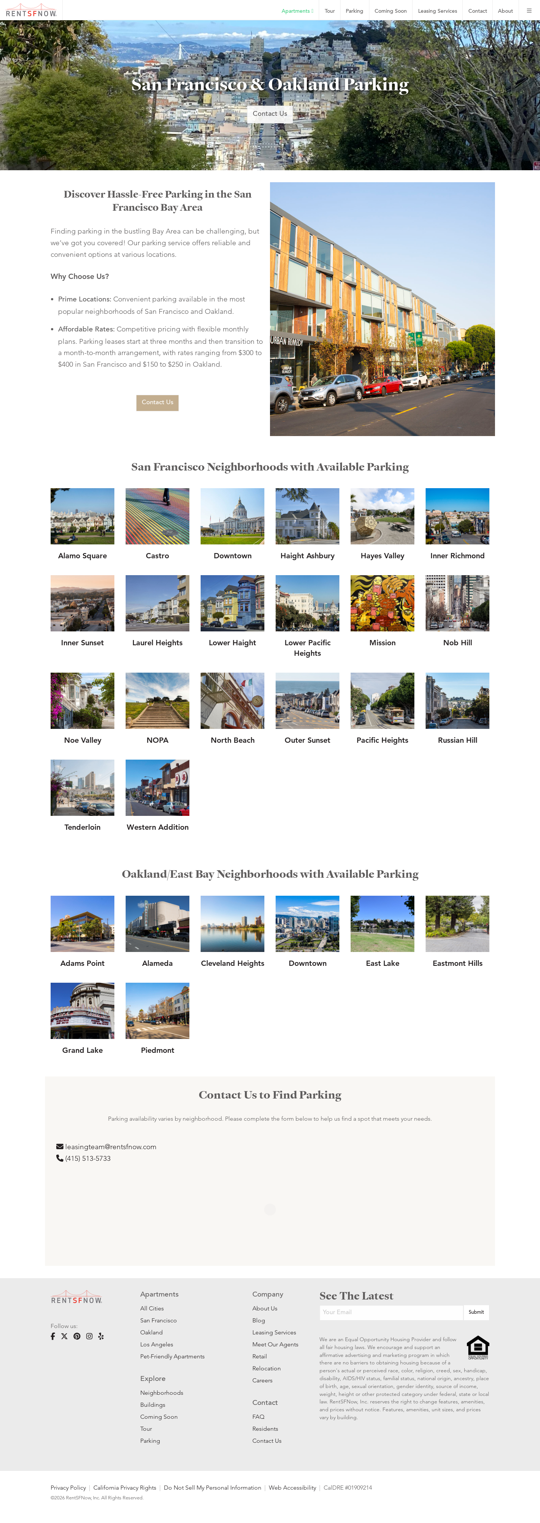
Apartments (297, 11)
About (505, 11)
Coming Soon (391, 11)
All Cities (152, 1308)
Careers (262, 1380)
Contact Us (270, 114)
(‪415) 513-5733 (83, 1158)
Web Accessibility (292, 1487)
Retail (259, 1356)
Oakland (151, 1332)
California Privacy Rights (124, 1487)
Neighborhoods (161, 1392)
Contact (477, 11)
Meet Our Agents (274, 1344)
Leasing (437, 11)
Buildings (152, 1404)
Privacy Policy (68, 1487)
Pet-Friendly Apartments (172, 1356)
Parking (354, 11)
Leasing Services (274, 1332)
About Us (265, 1308)
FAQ (258, 1416)
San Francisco (158, 1320)
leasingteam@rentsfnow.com (106, 1146)
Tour (330, 11)
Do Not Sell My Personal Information (212, 1487)
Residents (265, 1428)
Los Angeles (156, 1344)
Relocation (266, 1368)
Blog (258, 1320)
